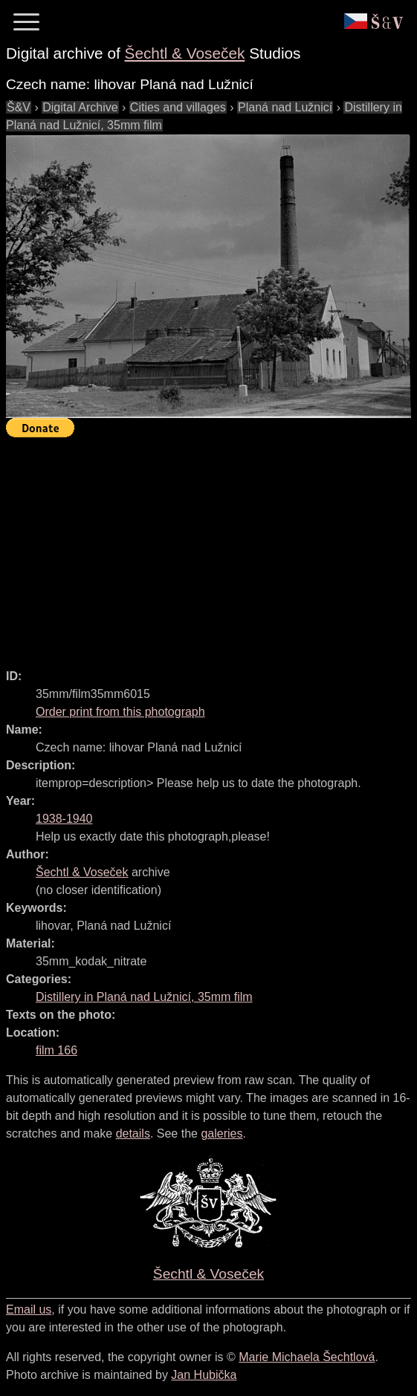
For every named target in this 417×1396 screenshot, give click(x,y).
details (133, 1133)
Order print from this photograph (120, 711)
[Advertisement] (211, 546)
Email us (28, 1309)
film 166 (56, 1050)
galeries (221, 1133)
